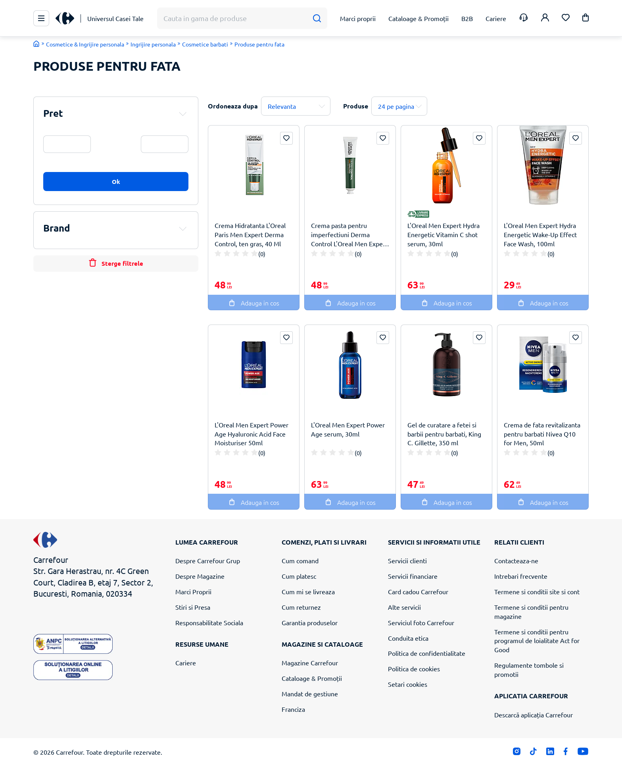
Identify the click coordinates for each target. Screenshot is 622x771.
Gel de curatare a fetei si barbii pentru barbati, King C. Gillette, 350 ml (444, 434)
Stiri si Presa (192, 607)
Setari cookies (407, 684)
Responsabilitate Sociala (209, 622)
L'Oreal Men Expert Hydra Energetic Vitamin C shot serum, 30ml (443, 234)
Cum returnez (301, 607)
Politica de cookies (414, 668)
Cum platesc (299, 576)
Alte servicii (404, 607)
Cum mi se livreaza (308, 591)
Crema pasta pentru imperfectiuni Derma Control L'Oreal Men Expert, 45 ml (350, 234)
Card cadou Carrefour (418, 591)
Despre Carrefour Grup (207, 560)
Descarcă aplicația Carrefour (533, 715)
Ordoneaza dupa (233, 106)
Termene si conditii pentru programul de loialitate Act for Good (537, 641)
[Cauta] (317, 18)
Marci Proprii (193, 591)
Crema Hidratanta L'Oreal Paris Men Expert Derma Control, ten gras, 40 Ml (250, 234)
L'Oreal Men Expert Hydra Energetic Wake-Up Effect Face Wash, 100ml (540, 234)
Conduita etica (408, 638)
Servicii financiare (413, 576)
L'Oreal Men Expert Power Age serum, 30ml (348, 429)
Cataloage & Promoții (312, 678)
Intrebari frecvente (520, 576)
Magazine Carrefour (310, 663)
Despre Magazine (200, 576)
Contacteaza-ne (516, 560)
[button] (585, 19)
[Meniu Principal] (41, 18)
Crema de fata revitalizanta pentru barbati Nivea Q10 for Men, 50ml (542, 434)
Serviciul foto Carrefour (421, 622)
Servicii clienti (407, 560)
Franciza (293, 709)
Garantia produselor (310, 622)
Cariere (185, 663)
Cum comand (300, 560)
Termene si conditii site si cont (537, 591)
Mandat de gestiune (310, 694)
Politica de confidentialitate (426, 653)
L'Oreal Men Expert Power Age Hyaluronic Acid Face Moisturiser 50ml (251, 434)
